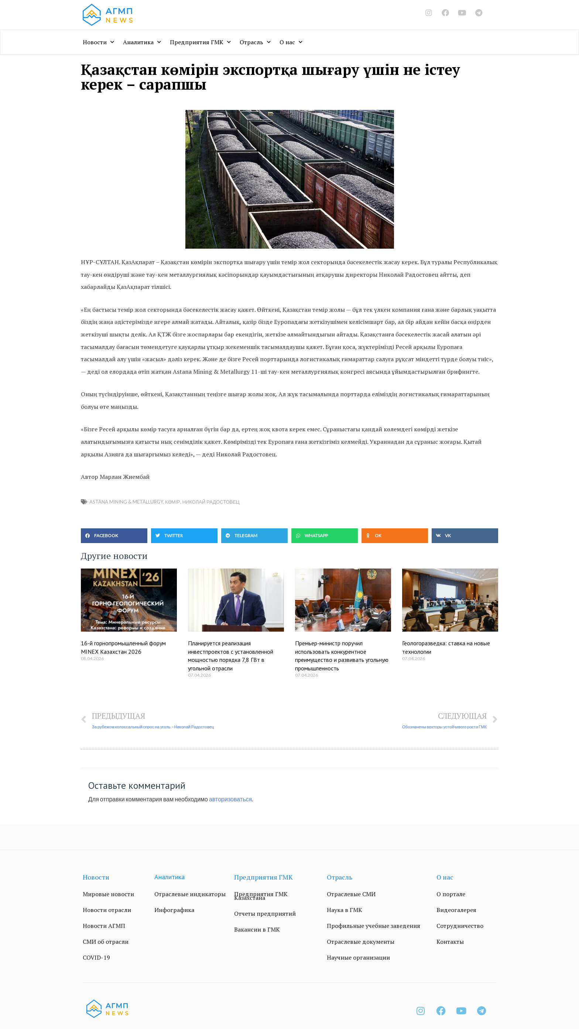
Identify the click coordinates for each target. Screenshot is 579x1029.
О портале (450, 894)
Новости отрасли (107, 910)
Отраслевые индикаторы (190, 894)
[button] (114, 535)
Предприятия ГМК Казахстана (261, 896)
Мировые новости (108, 894)
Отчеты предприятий (265, 913)
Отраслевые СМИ (351, 894)
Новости (98, 42)
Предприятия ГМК (200, 42)
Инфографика (174, 910)
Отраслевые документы (360, 942)
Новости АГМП (104, 926)
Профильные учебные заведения (373, 926)
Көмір (172, 502)
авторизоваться (230, 798)
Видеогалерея (456, 910)
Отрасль (255, 42)
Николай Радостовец (211, 502)
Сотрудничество (459, 926)
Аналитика (142, 42)
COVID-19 (96, 957)
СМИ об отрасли (106, 942)
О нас (291, 42)
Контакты (450, 942)
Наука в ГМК (344, 910)
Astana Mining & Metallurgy (126, 502)
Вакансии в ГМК (257, 929)
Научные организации (358, 957)
